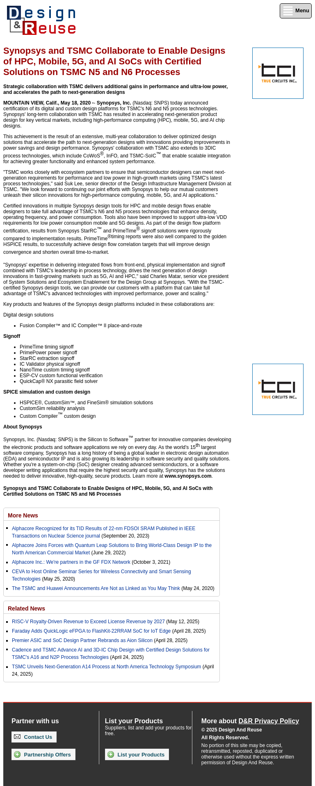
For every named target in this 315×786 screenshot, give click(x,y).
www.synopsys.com (187, 476)
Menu (295, 11)
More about (250, 721)
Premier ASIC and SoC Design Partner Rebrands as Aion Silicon (83, 640)
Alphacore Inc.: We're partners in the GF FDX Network (71, 562)
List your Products (135, 754)
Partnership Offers (42, 754)
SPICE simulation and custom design (46, 392)
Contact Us (33, 737)
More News (23, 515)
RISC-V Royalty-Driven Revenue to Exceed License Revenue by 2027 (88, 621)
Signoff (11, 336)
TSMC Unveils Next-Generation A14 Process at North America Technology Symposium (106, 667)
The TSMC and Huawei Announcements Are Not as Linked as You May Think (96, 588)
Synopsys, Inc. (114, 103)
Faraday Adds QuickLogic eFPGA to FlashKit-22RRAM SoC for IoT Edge (91, 631)
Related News (26, 608)
